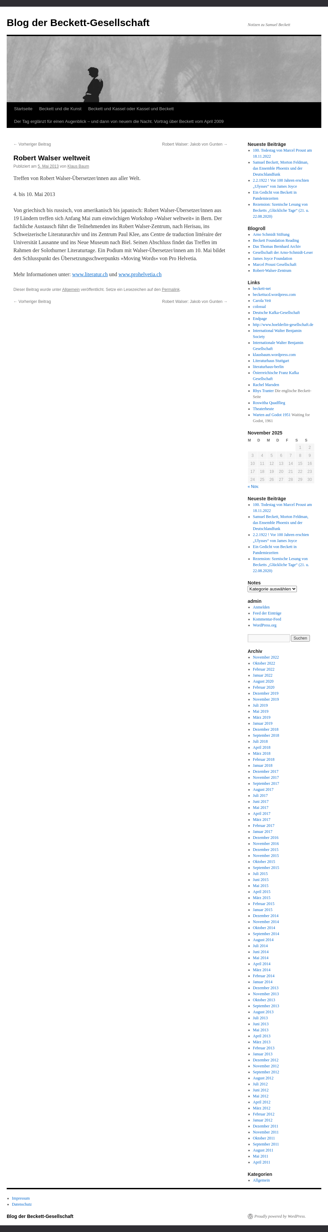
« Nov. (253, 486)
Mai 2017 (260, 807)
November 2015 (266, 855)
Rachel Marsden (266, 384)
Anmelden (261, 607)
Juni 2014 (261, 951)
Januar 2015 (262, 909)
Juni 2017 (261, 801)
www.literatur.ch (90, 274)
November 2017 (266, 777)
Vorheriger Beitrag (32, 144)
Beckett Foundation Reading (276, 240)
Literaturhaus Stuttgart (271, 360)
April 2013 (261, 1036)
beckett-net (262, 288)
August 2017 (263, 789)
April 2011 (261, 1162)
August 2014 (263, 939)
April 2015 (261, 891)
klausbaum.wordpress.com (274, 354)
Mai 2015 (260, 885)
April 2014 (261, 963)
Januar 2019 (262, 723)
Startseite (23, 108)
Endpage (260, 318)
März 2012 (261, 1108)
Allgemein (71, 289)
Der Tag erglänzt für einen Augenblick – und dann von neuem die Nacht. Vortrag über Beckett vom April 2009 (119, 121)
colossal (259, 306)
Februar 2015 (263, 903)
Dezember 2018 (265, 729)
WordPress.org (264, 625)
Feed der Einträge (267, 613)
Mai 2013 (260, 1030)
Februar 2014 (263, 976)
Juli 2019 (260, 705)
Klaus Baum (78, 166)
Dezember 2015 (265, 849)
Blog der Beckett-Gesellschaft (78, 22)
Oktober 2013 (264, 1000)
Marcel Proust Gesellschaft (275, 264)
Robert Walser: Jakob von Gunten (195, 144)
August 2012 (263, 1078)
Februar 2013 (263, 1048)
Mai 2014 (260, 957)
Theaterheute (263, 408)
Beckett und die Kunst (60, 108)
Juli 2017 (260, 795)
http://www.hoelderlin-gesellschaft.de (283, 324)
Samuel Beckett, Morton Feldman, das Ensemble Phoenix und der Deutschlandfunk (281, 168)
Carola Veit (262, 300)
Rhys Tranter (263, 390)
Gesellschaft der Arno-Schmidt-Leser (283, 252)
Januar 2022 (262, 675)
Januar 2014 (262, 982)
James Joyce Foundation (272, 258)
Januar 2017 (262, 831)
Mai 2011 (260, 1156)
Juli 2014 (260, 945)
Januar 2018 (262, 765)
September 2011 (266, 1144)
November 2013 (266, 994)
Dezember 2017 (265, 771)
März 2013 (261, 1042)
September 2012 (266, 1072)
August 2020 (263, 681)
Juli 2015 (260, 873)
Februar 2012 (263, 1114)
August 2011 (263, 1150)
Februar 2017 (263, 825)
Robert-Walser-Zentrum (272, 270)
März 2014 (261, 969)
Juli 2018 (260, 741)
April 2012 (261, 1102)
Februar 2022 (263, 669)
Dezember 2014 (265, 915)
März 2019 (261, 717)
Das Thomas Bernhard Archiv (277, 246)
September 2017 (266, 783)
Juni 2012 (261, 1090)
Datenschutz (22, 1204)
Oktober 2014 (264, 927)
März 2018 (261, 753)
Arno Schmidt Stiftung (271, 234)
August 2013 (263, 1012)
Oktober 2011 (264, 1138)
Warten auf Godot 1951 (272, 414)
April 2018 (261, 747)
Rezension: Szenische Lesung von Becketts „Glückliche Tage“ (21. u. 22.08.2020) (281, 210)
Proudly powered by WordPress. (280, 1216)
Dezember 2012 (265, 1060)
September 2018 (266, 735)
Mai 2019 (260, 711)
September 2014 (266, 933)
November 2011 (266, 1132)
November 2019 (266, 699)
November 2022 (266, 657)
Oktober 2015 (264, 861)
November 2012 (266, 1066)
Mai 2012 (260, 1096)
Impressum (21, 1198)
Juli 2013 (260, 1018)
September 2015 (266, 867)
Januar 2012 (262, 1120)
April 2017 (261, 813)
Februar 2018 (263, 759)
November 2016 (266, 843)
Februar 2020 (263, 687)
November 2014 (266, 921)
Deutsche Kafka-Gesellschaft (276, 312)
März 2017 (261, 819)
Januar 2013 (262, 1054)
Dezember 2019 (265, 693)
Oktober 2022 (264, 663)
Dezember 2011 (265, 1126)
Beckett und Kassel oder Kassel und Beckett (131, 108)
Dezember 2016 (265, 837)
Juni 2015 (261, 879)
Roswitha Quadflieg (269, 402)
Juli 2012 (260, 1084)
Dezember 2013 (265, 988)
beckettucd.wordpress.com (274, 294)
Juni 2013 (261, 1024)
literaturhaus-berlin (268, 366)
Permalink (170, 289)
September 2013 (266, 1006)
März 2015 (261, 897)
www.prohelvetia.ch (140, 274)
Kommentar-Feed (267, 619)
